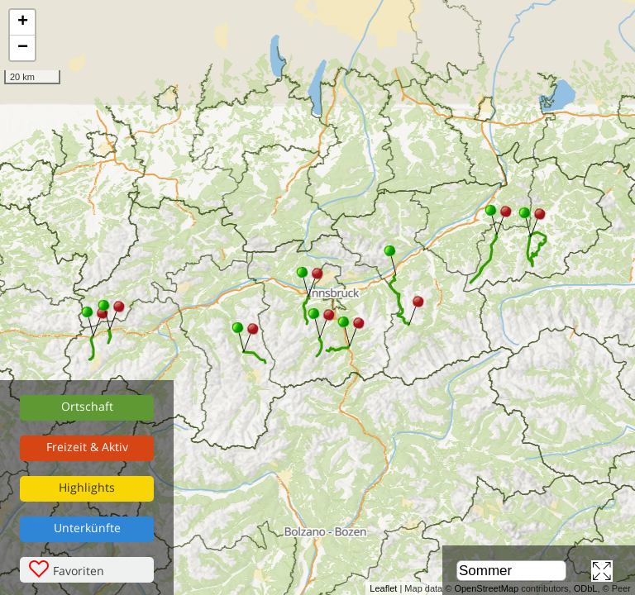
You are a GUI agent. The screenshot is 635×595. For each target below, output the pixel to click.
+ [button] (22, 22)
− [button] (22, 48)
